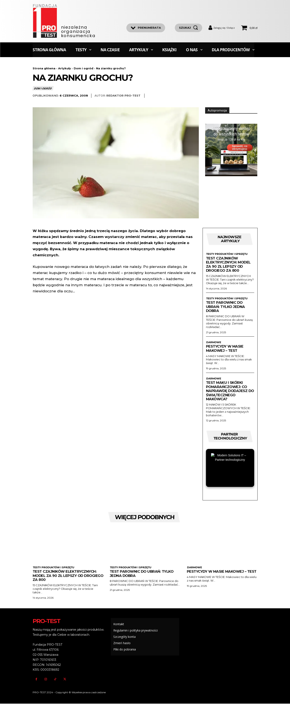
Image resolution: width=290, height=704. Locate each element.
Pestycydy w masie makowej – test (225, 349)
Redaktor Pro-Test (123, 95)
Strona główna (44, 68)
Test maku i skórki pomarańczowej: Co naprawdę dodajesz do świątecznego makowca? (227, 391)
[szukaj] (188, 28)
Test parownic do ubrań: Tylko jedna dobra (226, 307)
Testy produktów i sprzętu (226, 254)
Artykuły (64, 68)
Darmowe (213, 342)
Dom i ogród (83, 68)
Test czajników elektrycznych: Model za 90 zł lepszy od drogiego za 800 (229, 264)
